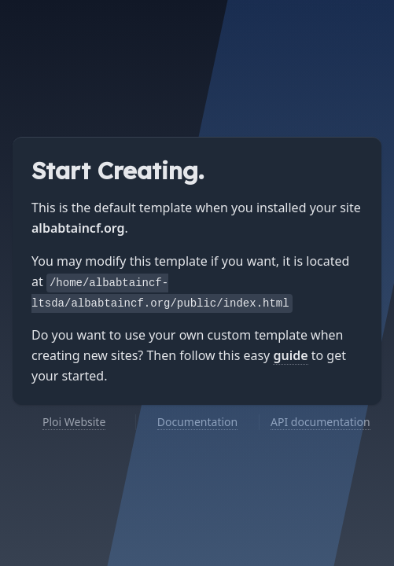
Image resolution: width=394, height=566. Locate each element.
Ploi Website (73, 421)
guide (290, 355)
